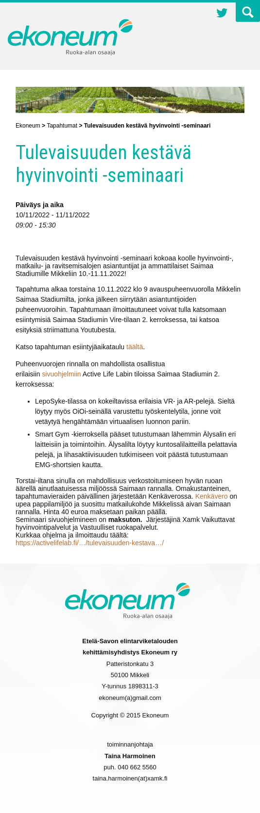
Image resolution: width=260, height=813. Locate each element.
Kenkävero (212, 496)
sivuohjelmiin (61, 374)
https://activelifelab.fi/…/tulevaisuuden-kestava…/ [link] (90, 543)
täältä (134, 347)
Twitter (222, 14)
